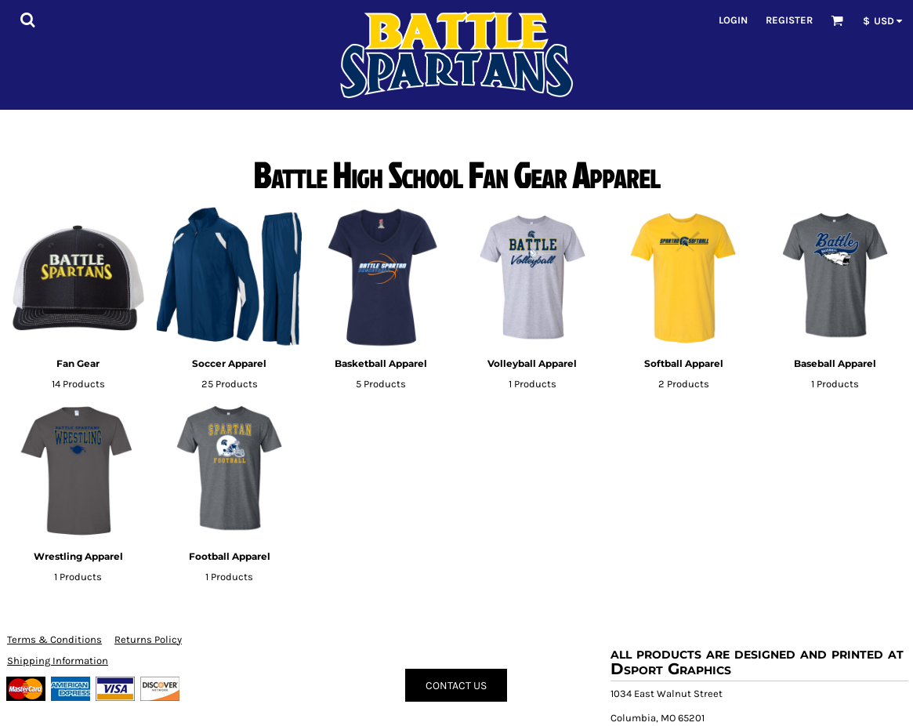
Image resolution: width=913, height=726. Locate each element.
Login (733, 20)
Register (789, 20)
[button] (27, 19)
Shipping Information (57, 660)
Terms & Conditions (54, 639)
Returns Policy (148, 639)
